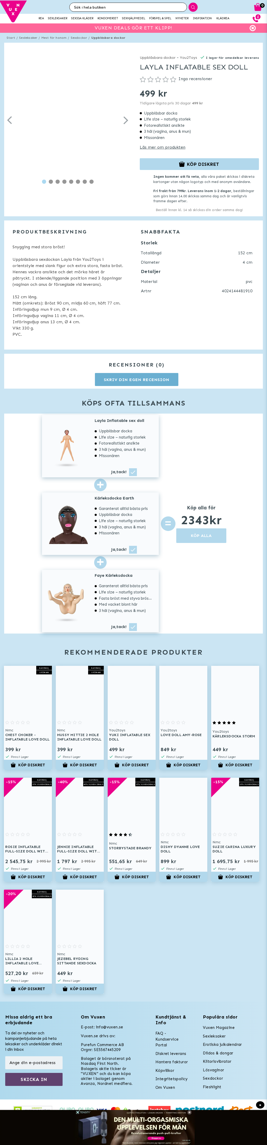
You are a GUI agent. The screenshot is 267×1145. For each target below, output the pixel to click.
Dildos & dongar (218, 1053)
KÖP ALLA (201, 535)
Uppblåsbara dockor (108, 38)
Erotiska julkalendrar (222, 1044)
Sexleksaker (28, 38)
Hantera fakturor (171, 1062)
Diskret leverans (170, 1053)
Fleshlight (212, 1087)
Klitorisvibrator (217, 1061)
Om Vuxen (165, 1087)
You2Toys (188, 57)
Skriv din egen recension (136, 379)
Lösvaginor (213, 1070)
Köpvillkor (164, 1070)
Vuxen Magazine (219, 1027)
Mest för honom (54, 38)
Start (11, 38)
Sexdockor (79, 38)
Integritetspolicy (171, 1079)
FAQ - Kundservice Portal (167, 1039)
